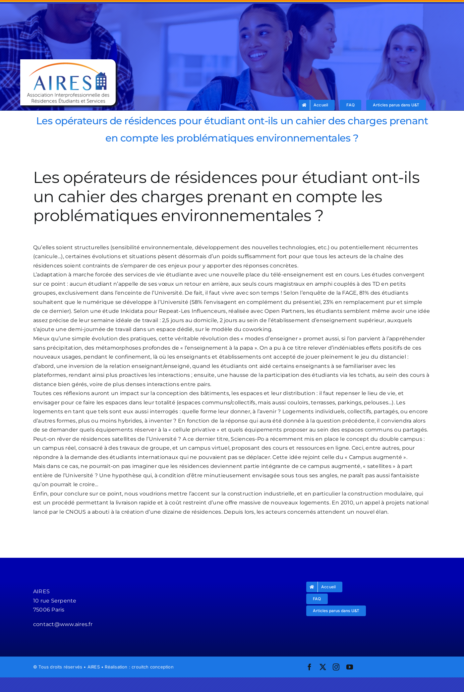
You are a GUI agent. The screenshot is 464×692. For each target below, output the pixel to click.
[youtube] (349, 667)
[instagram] (336, 667)
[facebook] (309, 667)
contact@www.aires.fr (62, 624)
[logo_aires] (68, 62)
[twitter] (322, 667)
